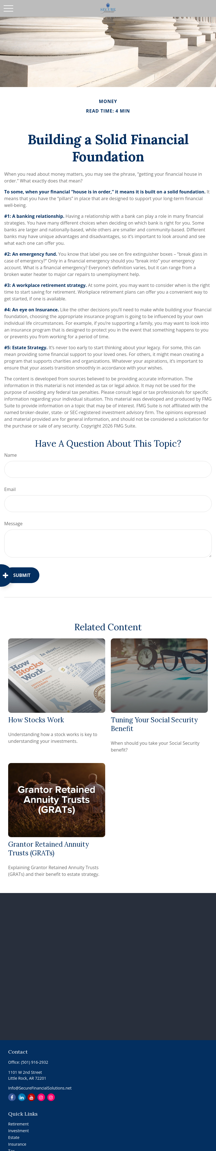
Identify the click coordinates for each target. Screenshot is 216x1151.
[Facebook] (12, 1097)
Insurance (17, 1144)
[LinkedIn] (22, 1097)
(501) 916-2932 (34, 1062)
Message (13, 523)
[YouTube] (31, 1097)
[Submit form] (21, 575)
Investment (18, 1130)
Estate (13, 1137)
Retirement (18, 1124)
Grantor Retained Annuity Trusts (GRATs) (48, 848)
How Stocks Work (36, 720)
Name (10, 455)
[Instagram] (41, 1097)
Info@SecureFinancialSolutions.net (39, 1088)
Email (10, 489)
